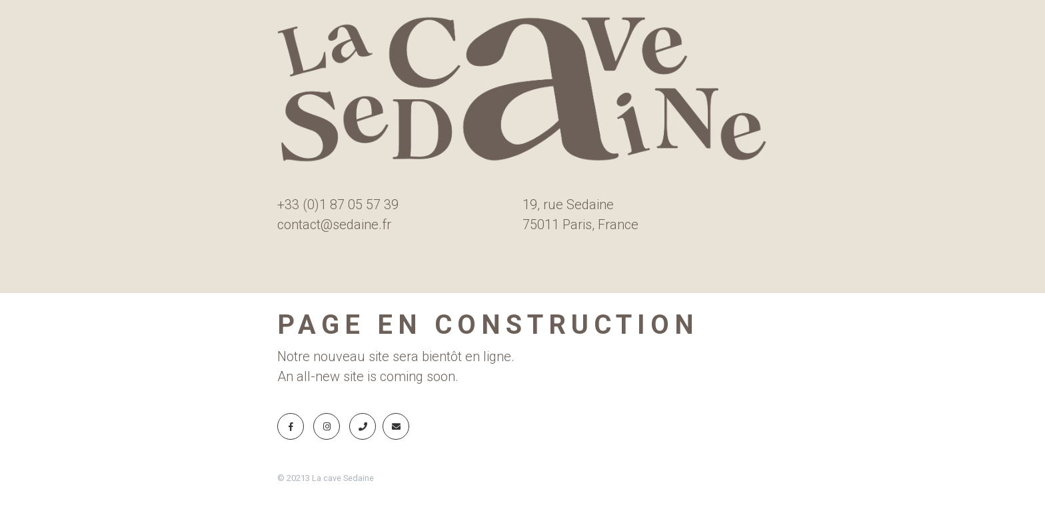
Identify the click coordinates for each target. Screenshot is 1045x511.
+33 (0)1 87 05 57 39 (338, 205)
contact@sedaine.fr (334, 225)
